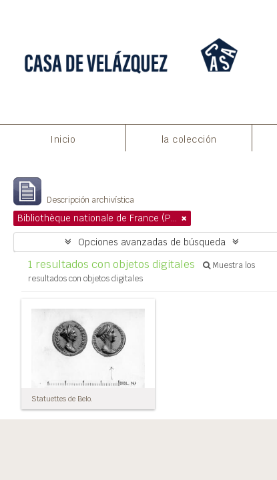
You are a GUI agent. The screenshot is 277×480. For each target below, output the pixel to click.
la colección (189, 139)
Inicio (62, 139)
